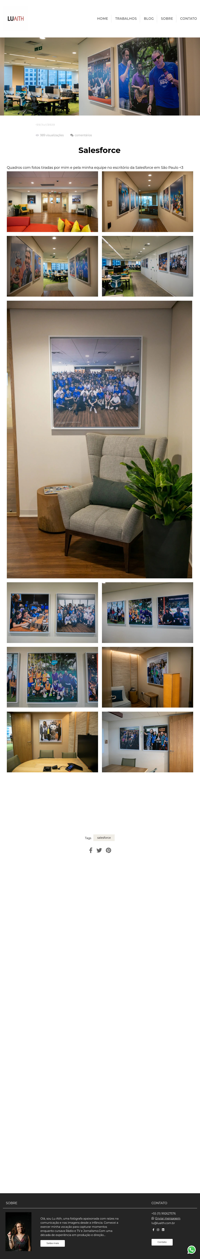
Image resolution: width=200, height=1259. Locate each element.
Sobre (167, 18)
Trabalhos (126, 18)
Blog (149, 18)
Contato (188, 18)
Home (102, 18)
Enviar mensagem (167, 1218)
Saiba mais (52, 1243)
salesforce (104, 837)
